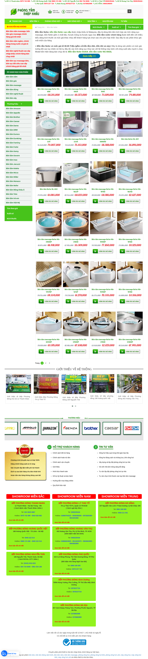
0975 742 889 (25, 1)
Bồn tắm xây (11, 98)
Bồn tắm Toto (11, 194)
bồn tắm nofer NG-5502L (100, 52)
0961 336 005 (121, 509)
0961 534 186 (37, 567)
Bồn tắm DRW (12, 130)
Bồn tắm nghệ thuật (14, 94)
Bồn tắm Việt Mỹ (13, 202)
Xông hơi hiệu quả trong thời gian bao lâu (114, 453)
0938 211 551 (123, 513)
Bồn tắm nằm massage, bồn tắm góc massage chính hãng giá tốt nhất (18, 34)
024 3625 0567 (29, 512)
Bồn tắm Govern (13, 155)
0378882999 (87, 4)
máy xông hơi (125, 655)
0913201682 (74, 518)
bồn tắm (32, 655)
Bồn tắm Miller (12, 177)
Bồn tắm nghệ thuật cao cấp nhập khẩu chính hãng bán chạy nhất (18, 54)
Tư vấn (124, 21)
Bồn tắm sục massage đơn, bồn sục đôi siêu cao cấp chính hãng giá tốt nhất (17, 63)
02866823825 (66, 541)
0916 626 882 (37, 516)
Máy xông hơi (74, 21)
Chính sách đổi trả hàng (61, 453)
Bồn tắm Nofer (12, 185)
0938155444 (109, 1)
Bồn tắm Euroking (13, 138)
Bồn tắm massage (13, 85)
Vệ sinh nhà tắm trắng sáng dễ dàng (112, 467)
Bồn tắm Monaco (13, 181)
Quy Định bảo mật (59, 485)
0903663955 (87, 541)
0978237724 (70, 4)
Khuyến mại (108, 21)
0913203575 (77, 541)
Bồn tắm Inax (11, 160)
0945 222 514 (30, 538)
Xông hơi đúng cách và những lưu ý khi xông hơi (116, 457)
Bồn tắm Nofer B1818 (78, 52)
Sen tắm (91, 21)
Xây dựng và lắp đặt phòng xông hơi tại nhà (114, 462)
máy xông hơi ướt (64, 657)
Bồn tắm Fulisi (12, 147)
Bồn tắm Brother (13, 117)
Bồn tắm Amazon (13, 108)
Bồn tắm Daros (12, 125)
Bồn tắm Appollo (13, 113)
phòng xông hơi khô (97, 655)
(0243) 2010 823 (30, 563)
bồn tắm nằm (59, 655)
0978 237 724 (49, 4)
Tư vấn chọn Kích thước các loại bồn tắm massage (117, 476)
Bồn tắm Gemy (12, 151)
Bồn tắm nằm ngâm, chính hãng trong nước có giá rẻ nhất (17, 44)
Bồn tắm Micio (12, 172)
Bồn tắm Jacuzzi (13, 164)
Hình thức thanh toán (60, 471)
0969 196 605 (75, 565)
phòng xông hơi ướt (113, 655)
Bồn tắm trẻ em (12, 198)
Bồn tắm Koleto (12, 168)
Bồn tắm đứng (12, 89)
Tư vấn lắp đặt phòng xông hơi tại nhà (112, 471)
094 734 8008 (84, 1)
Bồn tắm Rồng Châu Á (15, 190)
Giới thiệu (56, 467)
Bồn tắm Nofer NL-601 (130, 139)
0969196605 (107, 4)
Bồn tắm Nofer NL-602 (49, 189)
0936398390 (77, 516)
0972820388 (87, 516)
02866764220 (66, 516)
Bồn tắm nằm (11, 77)
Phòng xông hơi (52, 21)
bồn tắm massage (71, 655)
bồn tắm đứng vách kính (44, 655)
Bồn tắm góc (11, 81)
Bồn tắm (33, 21)
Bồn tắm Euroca (13, 134)
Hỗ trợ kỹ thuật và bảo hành (63, 476)
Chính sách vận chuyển (61, 462)
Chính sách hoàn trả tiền (61, 457)
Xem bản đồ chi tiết (16, 520)
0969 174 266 (56, 1)
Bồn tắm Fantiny (13, 143)
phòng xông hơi (83, 655)
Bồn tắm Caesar (12, 121)
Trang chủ (15, 21)
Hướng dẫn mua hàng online (63, 481)
